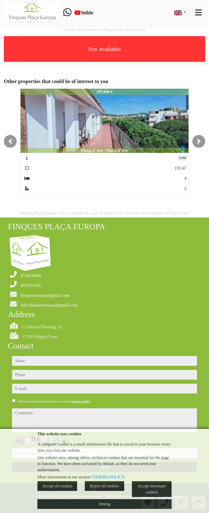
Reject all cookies (104, 486)
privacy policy (81, 401)
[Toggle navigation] (198, 12)
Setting (104, 504)
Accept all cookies (57, 486)
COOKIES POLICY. (108, 477)
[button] (10, 141)
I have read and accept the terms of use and (53, 401)
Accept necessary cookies (152, 489)
